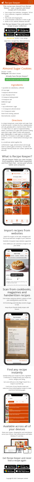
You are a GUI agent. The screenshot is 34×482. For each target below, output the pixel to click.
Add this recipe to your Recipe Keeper (17, 79)
